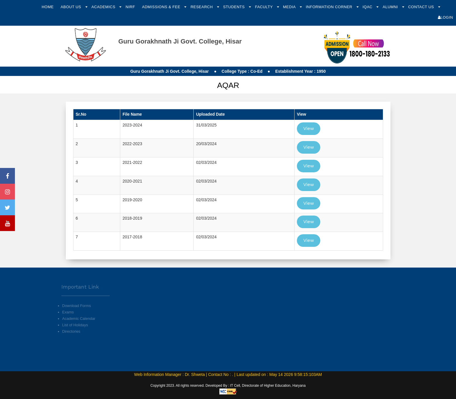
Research (202, 7)
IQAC (368, 7)
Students (234, 7)
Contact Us (421, 7)
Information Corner (329, 7)
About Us (71, 7)
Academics (104, 7)
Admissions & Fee (162, 7)
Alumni (391, 7)
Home (48, 7)
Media (290, 7)
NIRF (130, 7)
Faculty (264, 7)
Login (445, 17)
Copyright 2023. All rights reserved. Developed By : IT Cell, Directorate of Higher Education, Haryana (228, 386)
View (308, 128)
